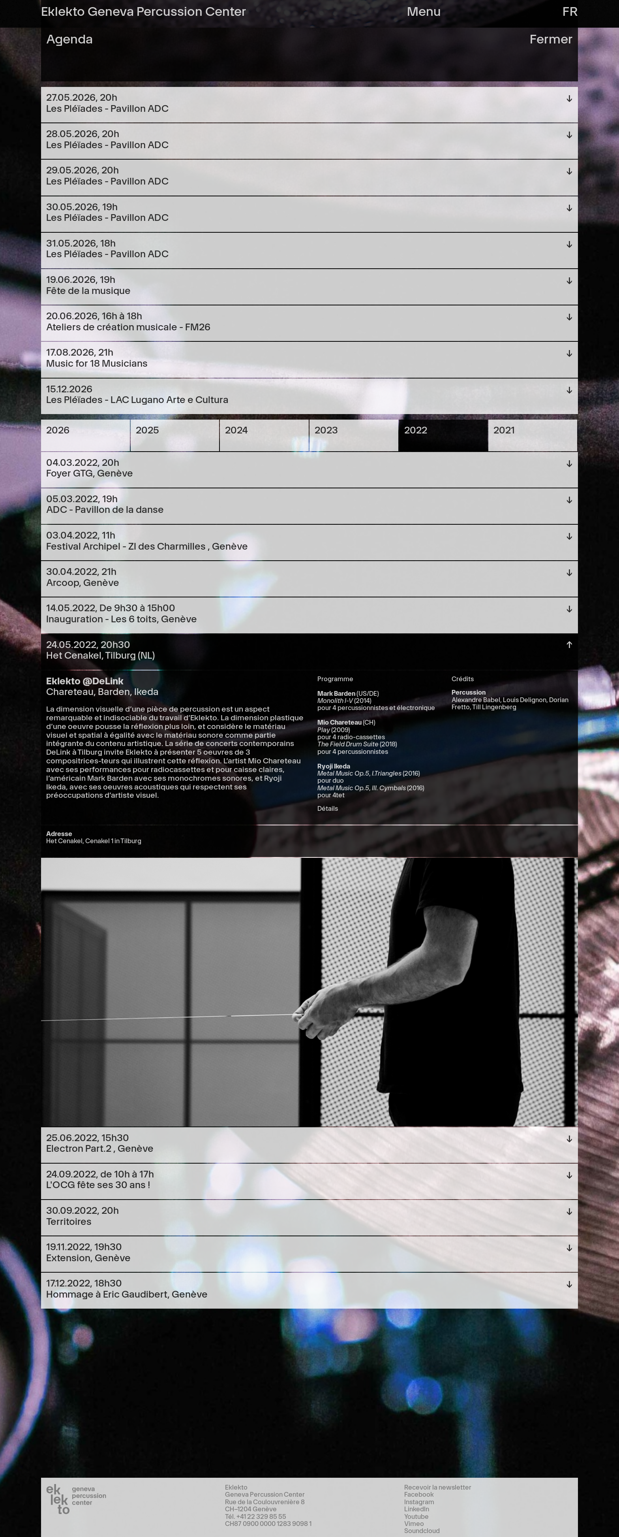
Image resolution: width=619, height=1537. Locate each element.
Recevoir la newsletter (437, 1486)
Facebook (419, 1494)
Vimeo (414, 1523)
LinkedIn (416, 1508)
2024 (236, 429)
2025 (147, 429)
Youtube (416, 1516)
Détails (327, 808)
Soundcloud (422, 1530)
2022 (415, 429)
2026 (57, 429)
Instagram (419, 1501)
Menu (424, 10)
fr (570, 10)
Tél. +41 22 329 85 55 (255, 1516)
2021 (504, 429)
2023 (326, 429)
